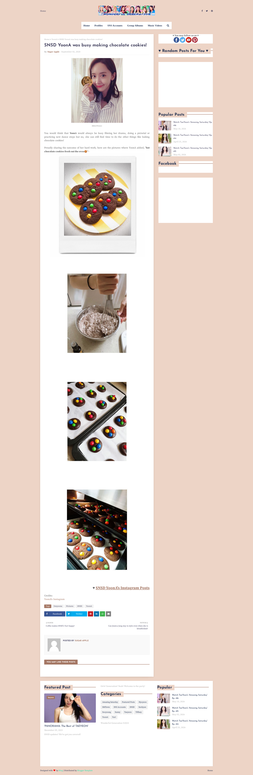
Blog (61, 770)
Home (43, 11)
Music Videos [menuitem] (155, 25)
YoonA (54, 39)
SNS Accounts (120, 707)
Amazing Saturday (110, 702)
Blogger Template (85, 770)
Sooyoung (106, 712)
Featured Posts (128, 702)
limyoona (58, 606)
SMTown (106, 707)
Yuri (114, 717)
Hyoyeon (143, 702)
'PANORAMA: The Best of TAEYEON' (66, 726)
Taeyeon (128, 712)
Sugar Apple (53, 51)
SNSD (79, 606)
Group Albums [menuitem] (135, 25)
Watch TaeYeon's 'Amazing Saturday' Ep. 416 (192, 123)
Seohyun (142, 707)
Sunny (117, 712)
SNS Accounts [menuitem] (114, 25)
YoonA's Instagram (54, 599)
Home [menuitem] (86, 25)
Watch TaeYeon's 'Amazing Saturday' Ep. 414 (192, 136)
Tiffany (139, 712)
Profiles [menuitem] (99, 25)
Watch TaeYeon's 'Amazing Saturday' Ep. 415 (192, 149)
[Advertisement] (185, 84)
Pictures (69, 606)
